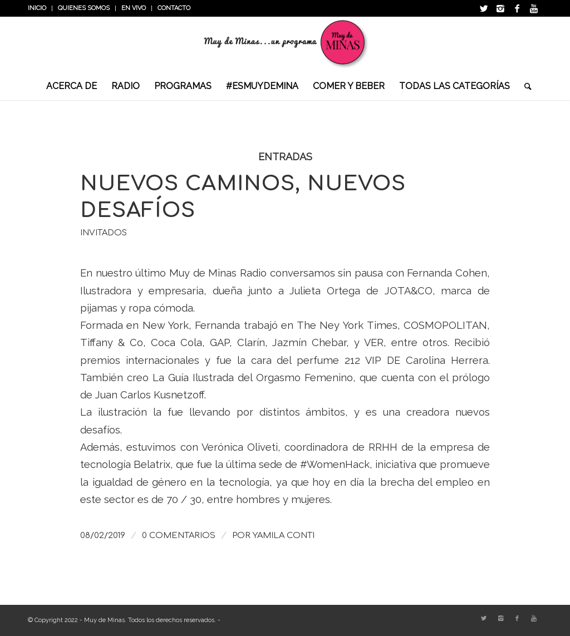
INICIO (37, 8)
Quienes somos (84, 8)
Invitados (103, 232)
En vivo (133, 8)
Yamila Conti (284, 535)
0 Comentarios (178, 535)
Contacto (174, 8)
